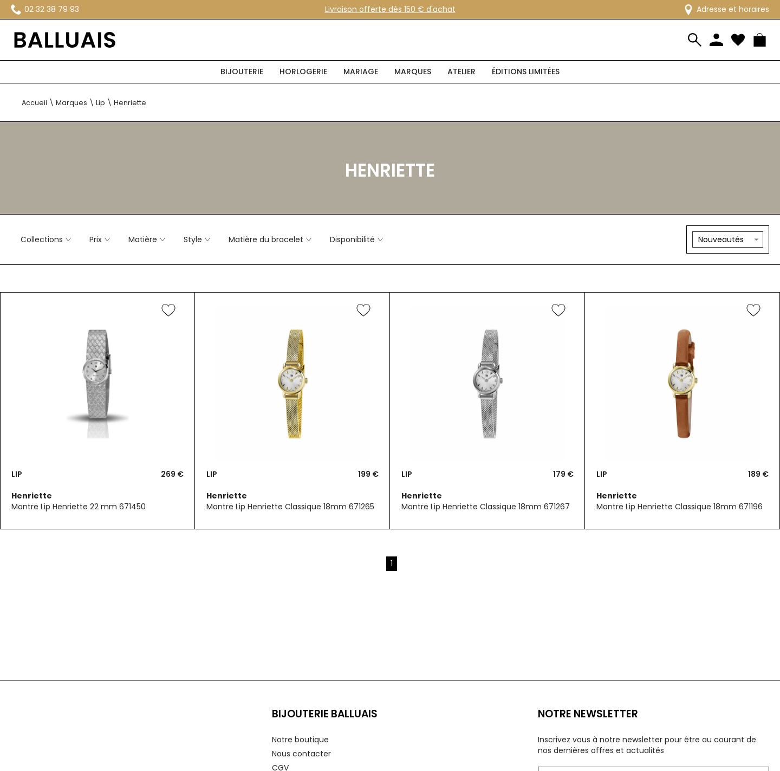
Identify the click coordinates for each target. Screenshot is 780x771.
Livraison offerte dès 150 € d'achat (390, 9)
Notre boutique (300, 739)
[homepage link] (65, 40)
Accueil (34, 102)
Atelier (461, 71)
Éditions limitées (526, 71)
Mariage (360, 71)
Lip (100, 102)
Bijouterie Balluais (325, 714)
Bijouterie (241, 71)
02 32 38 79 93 (45, 9)
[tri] (727, 239)
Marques (412, 71)
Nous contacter (301, 753)
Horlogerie (303, 71)
